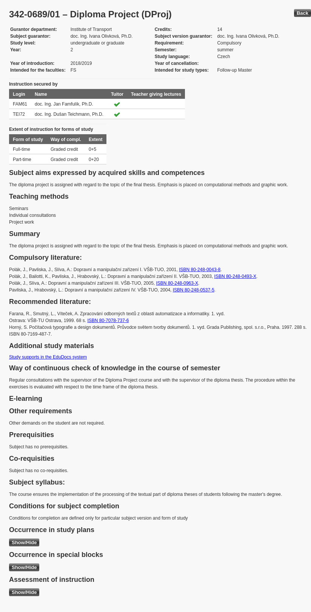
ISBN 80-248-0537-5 (193, 290)
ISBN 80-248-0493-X (235, 276)
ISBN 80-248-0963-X (177, 283)
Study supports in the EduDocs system (48, 357)
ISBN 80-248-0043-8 (199, 269)
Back (302, 13)
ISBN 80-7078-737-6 (108, 320)
